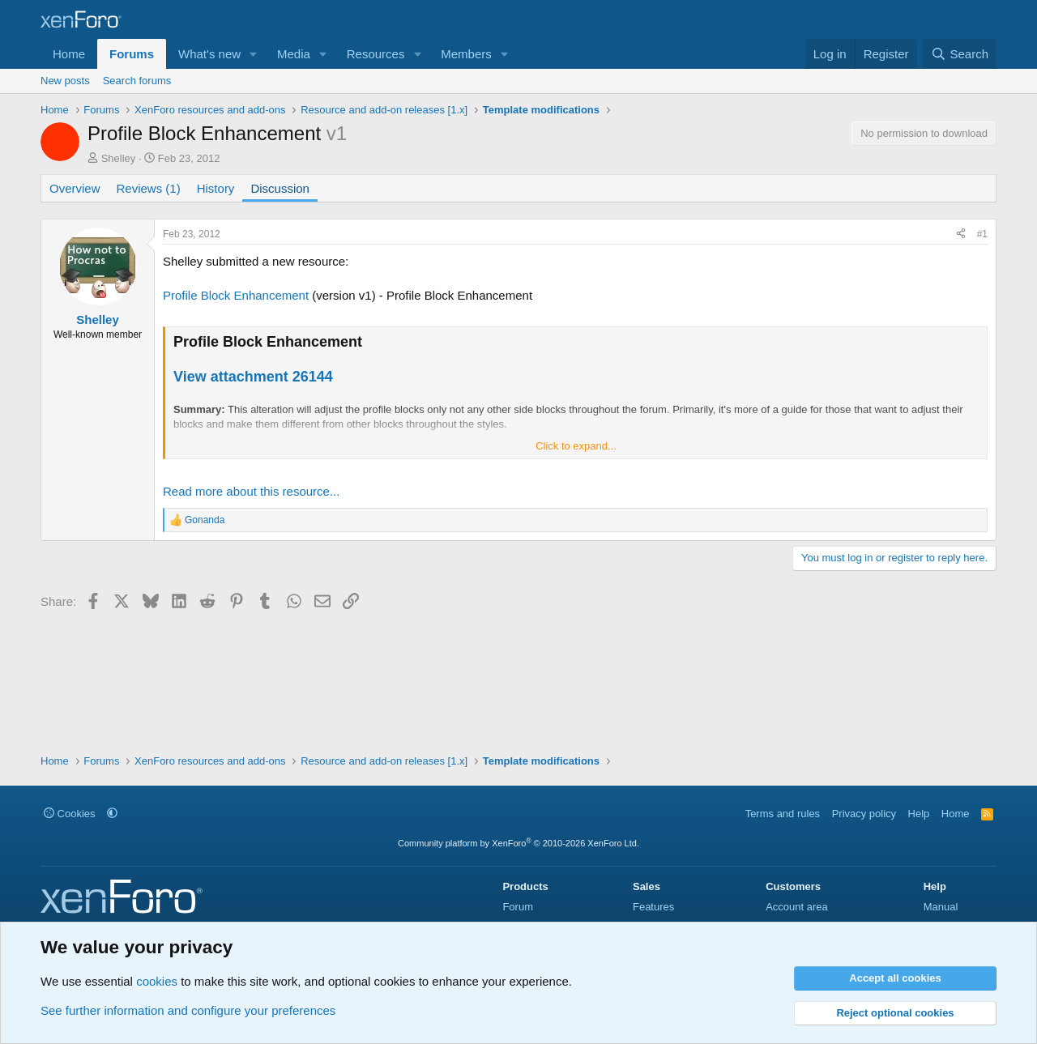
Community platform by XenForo (518, 843)
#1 (982, 234)
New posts (65, 81)
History (216, 188)
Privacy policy (864, 814)
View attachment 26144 (253, 377)
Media (293, 54)
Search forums (137, 81)
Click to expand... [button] (576, 446)
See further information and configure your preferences (188, 1010)
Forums (131, 54)
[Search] (959, 54)
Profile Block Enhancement (236, 295)
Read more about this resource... (251, 491)
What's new (209, 54)
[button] (253, 54)
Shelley (118, 158)
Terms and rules (782, 814)
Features (653, 907)
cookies (156, 981)
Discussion (279, 188)
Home (69, 54)
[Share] (960, 234)
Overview (74, 188)
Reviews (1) (149, 188)
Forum (517, 907)
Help (919, 814)
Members (466, 54)
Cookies (70, 814)
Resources (376, 54)
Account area (797, 907)
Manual (941, 907)
